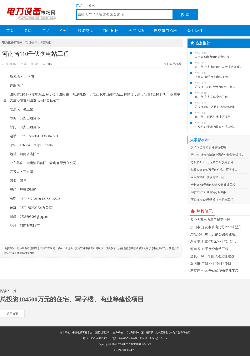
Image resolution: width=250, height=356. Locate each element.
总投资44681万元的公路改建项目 (212, 162)
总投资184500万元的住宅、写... (215, 86)
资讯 (91, 5)
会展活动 (136, 31)
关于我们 (194, 31)
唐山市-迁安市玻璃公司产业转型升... (218, 66)
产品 (79, 5)
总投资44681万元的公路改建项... (215, 106)
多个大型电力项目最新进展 (212, 57)
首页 (10, 31)
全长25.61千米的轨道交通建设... (215, 126)
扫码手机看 (174, 64)
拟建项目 (46, 42)
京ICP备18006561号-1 (125, 350)
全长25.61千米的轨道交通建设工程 (213, 184)
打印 (49, 64)
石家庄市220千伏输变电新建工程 (212, 199)
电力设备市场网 (31, 12)
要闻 (28, 31)
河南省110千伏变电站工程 (211, 76)
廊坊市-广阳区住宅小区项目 (213, 116)
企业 (64, 31)
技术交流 (85, 31)
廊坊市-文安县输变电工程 (211, 96)
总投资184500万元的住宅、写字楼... (214, 169)
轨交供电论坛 (165, 31)
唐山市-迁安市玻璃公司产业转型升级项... (217, 154)
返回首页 (12, 313)
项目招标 (110, 31)
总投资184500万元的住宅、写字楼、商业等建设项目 (72, 299)
